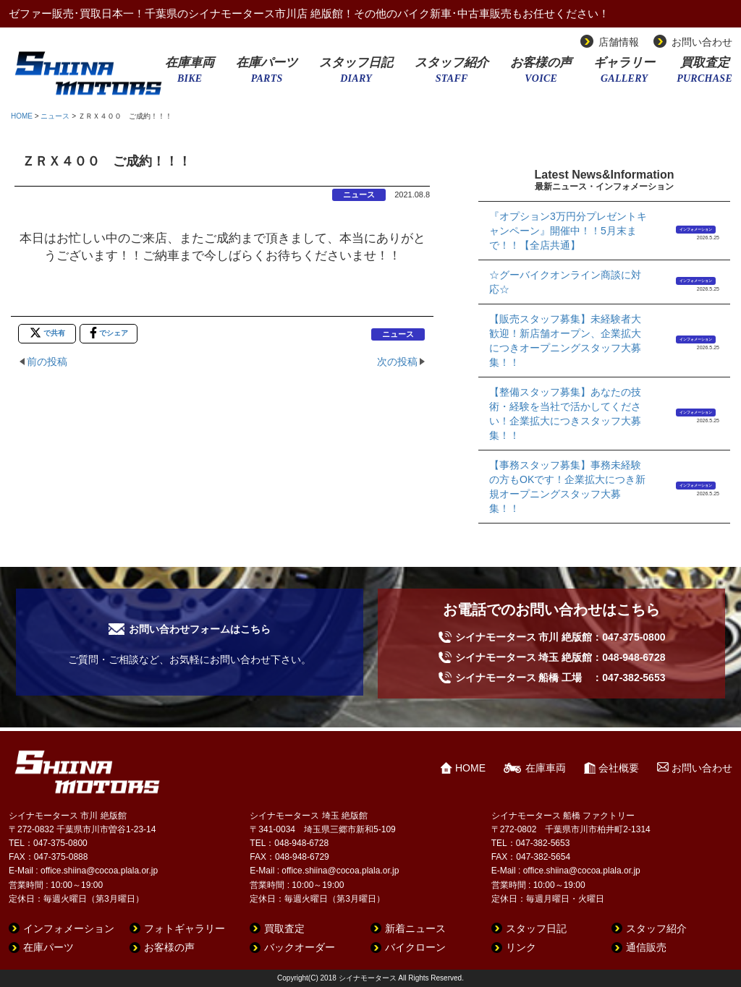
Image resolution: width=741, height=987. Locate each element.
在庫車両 (189, 74)
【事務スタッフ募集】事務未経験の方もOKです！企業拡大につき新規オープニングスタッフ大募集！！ (567, 486)
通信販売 (646, 947)
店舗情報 (618, 42)
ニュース (55, 116)
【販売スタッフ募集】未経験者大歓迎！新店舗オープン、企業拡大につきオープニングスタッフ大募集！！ (565, 340)
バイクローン (415, 947)
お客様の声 (541, 74)
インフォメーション (695, 229)
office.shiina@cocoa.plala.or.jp (99, 871)
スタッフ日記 (356, 74)
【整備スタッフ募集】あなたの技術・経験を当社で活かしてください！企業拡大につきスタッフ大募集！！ (565, 413)
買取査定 (704, 74)
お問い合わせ (702, 42)
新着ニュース (415, 928)
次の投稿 (397, 361)
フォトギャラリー (184, 928)
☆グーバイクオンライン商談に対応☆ (565, 282)
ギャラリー (624, 74)
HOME (22, 116)
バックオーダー (299, 947)
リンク (521, 947)
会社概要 (618, 768)
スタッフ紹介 (451, 74)
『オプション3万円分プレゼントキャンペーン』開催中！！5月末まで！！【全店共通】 (568, 230)
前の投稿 (47, 361)
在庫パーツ (266, 74)
